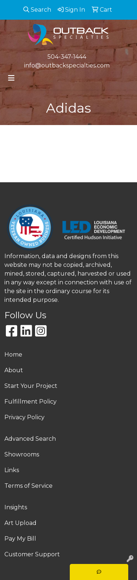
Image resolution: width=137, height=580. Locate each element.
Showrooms (21, 454)
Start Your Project (30, 385)
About (13, 370)
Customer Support (32, 554)
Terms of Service (28, 485)
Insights (15, 507)
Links (11, 470)
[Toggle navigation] (11, 78)
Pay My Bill (20, 538)
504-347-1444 (66, 56)
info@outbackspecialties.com (67, 65)
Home (13, 354)
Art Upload (20, 522)
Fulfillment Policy (30, 401)
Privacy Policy (24, 417)
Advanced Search (30, 438)
